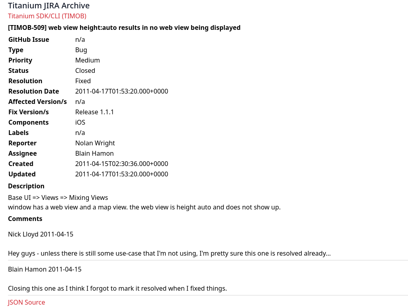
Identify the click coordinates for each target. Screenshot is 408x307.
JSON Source (26, 302)
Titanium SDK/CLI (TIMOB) (47, 16)
